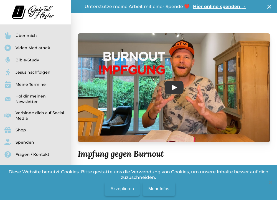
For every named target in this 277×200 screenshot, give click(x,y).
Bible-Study (21, 60)
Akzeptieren (122, 188)
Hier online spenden (219, 6)
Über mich (20, 35)
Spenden (19, 142)
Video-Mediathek (27, 47)
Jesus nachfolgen (27, 72)
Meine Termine (25, 84)
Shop (15, 130)
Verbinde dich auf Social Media (34, 115)
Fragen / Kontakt (26, 154)
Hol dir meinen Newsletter (25, 99)
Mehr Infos (158, 188)
